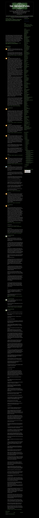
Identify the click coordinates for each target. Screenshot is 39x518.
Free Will (25, 65)
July (26, 145)
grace (25, 69)
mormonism (25, 95)
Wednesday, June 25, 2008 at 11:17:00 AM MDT (15, 155)
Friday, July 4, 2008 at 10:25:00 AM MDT (13, 190)
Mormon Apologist (26, 94)
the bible (25, 118)
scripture (25, 114)
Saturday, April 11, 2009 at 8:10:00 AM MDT (14, 509)
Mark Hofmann (26, 90)
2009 (25, 137)
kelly (8, 57)
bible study (25, 38)
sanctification (25, 111)
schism (25, 113)
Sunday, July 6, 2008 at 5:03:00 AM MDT (13, 202)
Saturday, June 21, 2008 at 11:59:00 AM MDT (14, 132)
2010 (25, 136)
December (27, 139)
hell (24, 74)
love (24, 88)
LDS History (25, 86)
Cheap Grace (25, 43)
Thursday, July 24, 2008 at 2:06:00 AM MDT (14, 226)
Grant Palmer (25, 71)
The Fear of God (26, 120)
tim (7, 134)
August (27, 144)
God (24, 68)
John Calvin (25, 84)
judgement (25, 85)
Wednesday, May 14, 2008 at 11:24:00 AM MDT (14, 55)
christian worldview (26, 46)
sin (24, 115)
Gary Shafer (8, 124)
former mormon (26, 64)
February (27, 164)
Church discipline (26, 48)
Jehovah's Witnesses (26, 83)
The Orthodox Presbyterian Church (28, 25)
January (27, 165)
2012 (25, 134)
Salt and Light (26, 110)
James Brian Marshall (10, 298)
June (26, 146)
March (26, 149)
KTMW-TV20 (31, 16)
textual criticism (26, 117)
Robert (8, 47)
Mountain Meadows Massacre (27, 97)
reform (25, 106)
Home (14, 512)
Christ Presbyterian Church (27, 26)
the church (25, 119)
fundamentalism (26, 66)
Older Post (21, 512)
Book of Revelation (26, 41)
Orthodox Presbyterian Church (11, 16)
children (25, 44)
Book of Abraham (26, 40)
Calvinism (25, 42)
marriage (25, 91)
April (26, 148)
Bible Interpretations (26, 36)
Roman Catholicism (26, 108)
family (25, 61)
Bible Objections (26, 37)
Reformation (25, 107)
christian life (25, 45)
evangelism (25, 60)
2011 (25, 135)
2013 (25, 133)
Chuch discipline (26, 47)
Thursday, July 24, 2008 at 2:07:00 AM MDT (14, 233)
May (26, 147)
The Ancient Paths (26, 19)
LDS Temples (25, 87)
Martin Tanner (25, 92)
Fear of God (25, 62)
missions (25, 93)
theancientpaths (9, 204)
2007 (25, 166)
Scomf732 (8, 165)
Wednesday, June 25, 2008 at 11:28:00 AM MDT (15, 163)
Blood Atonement (26, 39)
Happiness (25, 72)
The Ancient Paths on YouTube (28, 24)
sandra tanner (26, 112)
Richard (8, 192)
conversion (25, 50)
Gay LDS (25, 67)
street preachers (26, 116)
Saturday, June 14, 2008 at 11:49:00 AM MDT (14, 122)
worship (25, 129)
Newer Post (7, 512)
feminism (25, 63)
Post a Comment (8, 511)
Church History (26, 49)
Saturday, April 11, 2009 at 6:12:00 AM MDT (14, 307)
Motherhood (25, 96)
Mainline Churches (26, 89)
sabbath (25, 109)
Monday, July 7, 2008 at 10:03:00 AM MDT (14, 222)
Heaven (25, 73)
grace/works (25, 70)
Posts (26, 170)
